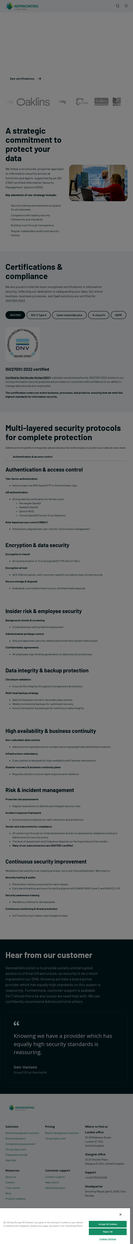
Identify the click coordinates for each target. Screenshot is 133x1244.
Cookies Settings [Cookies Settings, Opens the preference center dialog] (107, 1239)
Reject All (107, 1231)
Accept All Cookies (107, 1224)
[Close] (120, 1214)
